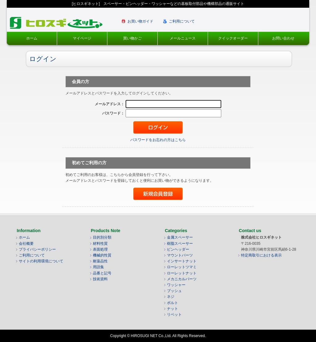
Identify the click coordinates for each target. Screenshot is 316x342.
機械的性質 (102, 255)
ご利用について (182, 21)
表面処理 (100, 249)
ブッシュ (174, 291)
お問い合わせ (283, 38)
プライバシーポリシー (37, 249)
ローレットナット (182, 273)
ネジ (170, 296)
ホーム (31, 38)
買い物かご (132, 38)
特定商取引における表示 (261, 255)
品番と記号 (102, 273)
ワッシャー (176, 285)
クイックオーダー (233, 38)
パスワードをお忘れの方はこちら (158, 140)
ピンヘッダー (178, 249)
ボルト (172, 303)
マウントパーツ (180, 255)
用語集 (98, 267)
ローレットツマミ (182, 267)
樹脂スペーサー (180, 243)
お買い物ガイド (140, 21)
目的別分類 (102, 237)
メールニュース (183, 38)
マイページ (82, 38)
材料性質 (100, 243)
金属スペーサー (180, 237)
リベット (174, 314)
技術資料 (100, 279)
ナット (172, 309)
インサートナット (182, 261)
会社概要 (26, 243)
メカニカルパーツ (182, 279)
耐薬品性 (100, 261)
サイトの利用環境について (41, 261)
